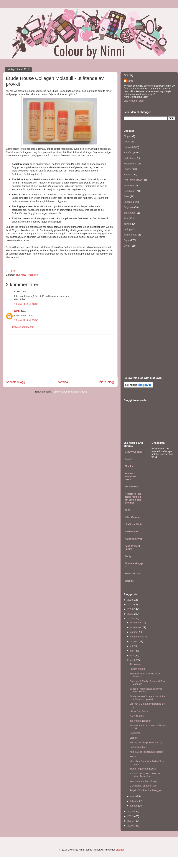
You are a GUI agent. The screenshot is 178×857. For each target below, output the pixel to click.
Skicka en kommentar (22, 327)
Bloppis (128, 136)
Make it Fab (131, 531)
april (133, 660)
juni (132, 650)
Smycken (129, 207)
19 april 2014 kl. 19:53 (26, 320)
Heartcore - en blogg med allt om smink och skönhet (133, 498)
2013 (130, 811)
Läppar (127, 169)
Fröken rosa (131, 486)
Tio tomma (129, 212)
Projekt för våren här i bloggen (146, 790)
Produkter (129, 185)
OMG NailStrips (138, 716)
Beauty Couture (134, 451)
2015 (130, 613)
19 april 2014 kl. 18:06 (26, 304)
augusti (134, 641)
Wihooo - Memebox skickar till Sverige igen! (146, 690)
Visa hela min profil (134, 100)
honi (127, 510)
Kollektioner (130, 158)
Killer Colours (132, 517)
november (136, 627)
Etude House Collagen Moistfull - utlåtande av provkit (147, 698)
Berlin (133, 756)
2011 (130, 820)
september (136, 636)
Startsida (62, 382)
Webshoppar (130, 234)
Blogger (120, 849)
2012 (130, 816)
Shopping (129, 202)
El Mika (129, 466)
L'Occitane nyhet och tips (143, 785)
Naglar (127, 174)
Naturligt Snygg (134, 538)
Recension (32, 274)
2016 (130, 609)
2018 (130, 599)
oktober (134, 632)
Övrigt (127, 245)
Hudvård (20, 274)
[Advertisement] (60, 355)
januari (134, 805)
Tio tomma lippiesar (140, 720)
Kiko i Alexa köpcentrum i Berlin (146, 751)
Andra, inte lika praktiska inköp (146, 742)
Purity (128, 556)
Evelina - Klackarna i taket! (131, 476)
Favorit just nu (137, 668)
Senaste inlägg (15, 382)
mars (133, 796)
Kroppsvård (130, 163)
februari (134, 801)
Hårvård (128, 152)
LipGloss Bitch (133, 524)
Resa (126, 196)
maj (132, 655)
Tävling (127, 223)
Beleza (128, 459)
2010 (130, 825)
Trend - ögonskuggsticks (143, 768)
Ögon (127, 240)
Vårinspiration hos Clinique (144, 781)
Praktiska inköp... (139, 747)
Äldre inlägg (107, 382)
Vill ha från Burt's (139, 711)
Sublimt (129, 580)
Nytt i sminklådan (133, 180)
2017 (130, 604)
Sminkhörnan (132, 573)
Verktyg (128, 229)
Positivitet (135, 733)
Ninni (17, 310)
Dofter (127, 141)
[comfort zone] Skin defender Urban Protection (145, 775)
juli (132, 646)
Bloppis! (134, 737)
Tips (126, 218)
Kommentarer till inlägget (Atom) (69, 391)
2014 (130, 618)
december (136, 622)
